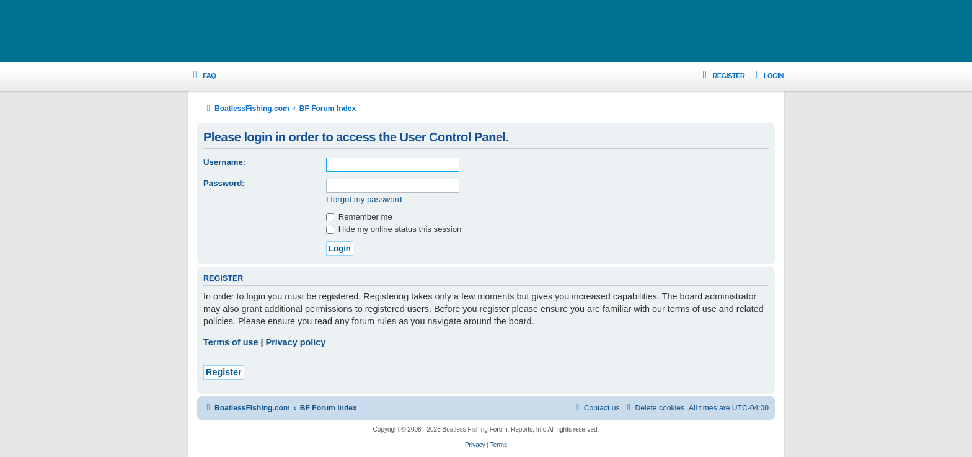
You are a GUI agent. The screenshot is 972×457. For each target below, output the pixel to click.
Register (224, 372)
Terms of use (230, 342)
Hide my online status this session (393, 229)
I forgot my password (364, 199)
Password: (224, 183)
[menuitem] (202, 76)
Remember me (359, 216)
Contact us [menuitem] (596, 408)
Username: (224, 162)
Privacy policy (296, 342)
